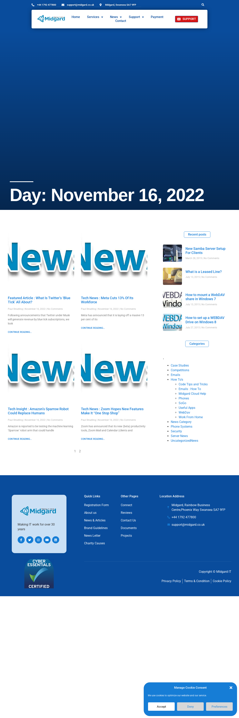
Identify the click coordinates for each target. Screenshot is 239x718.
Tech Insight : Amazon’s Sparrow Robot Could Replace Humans (38, 411)
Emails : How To (190, 389)
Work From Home (191, 417)
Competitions (180, 370)
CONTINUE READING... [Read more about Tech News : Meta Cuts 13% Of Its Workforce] (93, 327)
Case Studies (180, 365)
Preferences (219, 706)
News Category (181, 422)
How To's (177, 379)
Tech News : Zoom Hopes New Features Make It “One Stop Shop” (112, 411)
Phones (184, 398)
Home (76, 17)
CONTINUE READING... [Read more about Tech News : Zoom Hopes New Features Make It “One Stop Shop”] (93, 438)
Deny (190, 706)
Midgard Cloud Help (192, 393)
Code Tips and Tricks (193, 384)
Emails (175, 375)
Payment (157, 17)
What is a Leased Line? (203, 271)
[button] (231, 688)
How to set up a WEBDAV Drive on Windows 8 (204, 319)
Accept (161, 706)
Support (136, 17)
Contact (120, 21)
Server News (179, 436)
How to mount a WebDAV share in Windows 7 (205, 297)
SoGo (182, 403)
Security (176, 431)
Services (95, 17)
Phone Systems (181, 426)
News (116, 17)
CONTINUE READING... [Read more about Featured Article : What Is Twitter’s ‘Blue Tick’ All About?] (20, 332)
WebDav (184, 412)
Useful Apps (187, 407)
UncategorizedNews (184, 440)
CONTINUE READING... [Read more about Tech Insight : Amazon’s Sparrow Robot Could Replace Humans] (20, 438)
